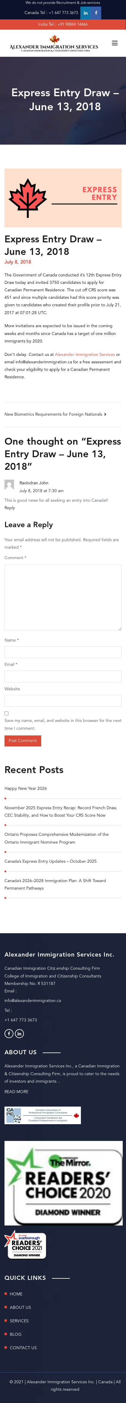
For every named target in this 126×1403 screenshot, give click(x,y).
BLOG (15, 1334)
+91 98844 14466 (72, 25)
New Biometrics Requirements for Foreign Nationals (53, 414)
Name (11, 640)
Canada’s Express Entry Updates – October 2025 (50, 861)
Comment (15, 558)
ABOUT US (20, 1308)
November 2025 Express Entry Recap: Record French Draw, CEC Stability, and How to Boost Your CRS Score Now (60, 812)
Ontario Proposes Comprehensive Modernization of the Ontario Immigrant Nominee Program (56, 838)
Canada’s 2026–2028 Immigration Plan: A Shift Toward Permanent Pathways (55, 885)
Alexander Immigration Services (85, 355)
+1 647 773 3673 (63, 13)
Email (10, 665)
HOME (16, 1294)
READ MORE (16, 1092)
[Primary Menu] (115, 43)
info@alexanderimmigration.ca (32, 1001)
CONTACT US (23, 1348)
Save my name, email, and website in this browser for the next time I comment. (63, 724)
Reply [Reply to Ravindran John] (9, 508)
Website (12, 689)
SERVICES (19, 1321)
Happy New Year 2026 (25, 789)
